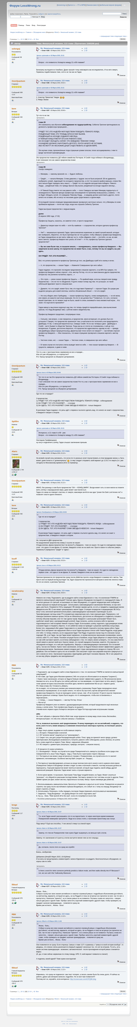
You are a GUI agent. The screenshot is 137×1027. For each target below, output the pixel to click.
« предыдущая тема (107, 36)
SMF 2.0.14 (63, 1021)
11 (23, 39)
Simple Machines (74, 1021)
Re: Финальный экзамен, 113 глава (55, 48)
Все (37, 39)
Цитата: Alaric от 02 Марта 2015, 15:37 (49, 812)
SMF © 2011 (68, 1021)
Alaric (14, 451)
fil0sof (56, 32)
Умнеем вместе (93, 5)
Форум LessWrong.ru (25, 5)
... (20, 39)
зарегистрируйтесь (54, 14)
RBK (14, 665)
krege (14, 805)
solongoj (16, 49)
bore (14, 108)
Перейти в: (103, 1004)
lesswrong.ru (62, 5)
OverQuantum (18, 81)
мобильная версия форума (110, 5)
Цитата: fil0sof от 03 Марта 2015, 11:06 (49, 921)
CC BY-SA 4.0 (69, 1019)
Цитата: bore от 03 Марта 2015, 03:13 (49, 565)
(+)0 (85, 48)
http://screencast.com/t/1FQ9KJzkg (83, 979)
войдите (41, 14)
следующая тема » (120, 36)
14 (30, 39)
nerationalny (18, 591)
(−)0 (85, 50)
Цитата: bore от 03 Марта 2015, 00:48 (49, 372)
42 (34, 39)
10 (21, 39)
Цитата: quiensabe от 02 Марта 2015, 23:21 (50, 55)
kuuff (14, 559)
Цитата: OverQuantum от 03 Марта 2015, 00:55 (52, 512)
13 (28, 39)
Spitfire (15, 421)
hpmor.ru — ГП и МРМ (76, 5)
